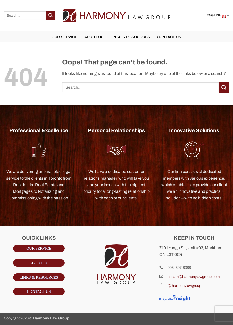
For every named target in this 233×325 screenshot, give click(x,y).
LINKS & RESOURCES (130, 37)
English (217, 16)
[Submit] (50, 15)
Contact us (169, 37)
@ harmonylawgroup (184, 286)
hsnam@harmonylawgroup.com (194, 276)
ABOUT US (94, 37)
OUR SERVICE (64, 37)
